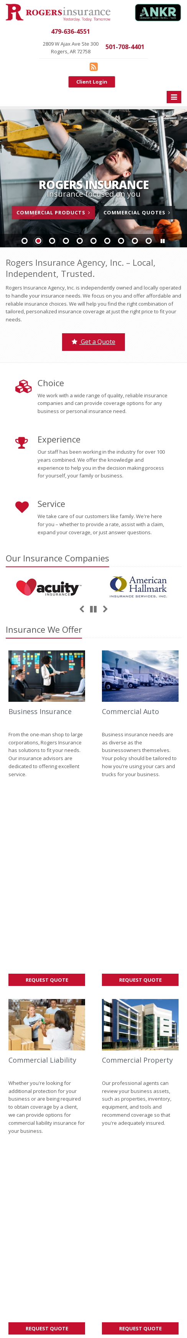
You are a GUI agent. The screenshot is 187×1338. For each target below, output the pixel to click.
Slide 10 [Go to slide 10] (149, 241)
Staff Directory (47, 1249)
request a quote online (32, 1055)
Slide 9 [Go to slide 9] (135, 241)
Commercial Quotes (137, 212)
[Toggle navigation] (174, 97)
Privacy (129, 1305)
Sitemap (78, 1079)
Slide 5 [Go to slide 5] (80, 241)
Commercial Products (53, 212)
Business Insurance (40, 711)
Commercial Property (137, 865)
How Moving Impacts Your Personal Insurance (140, 1029)
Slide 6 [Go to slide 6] (93, 241)
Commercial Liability (42, 865)
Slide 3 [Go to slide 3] (52, 241)
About (32, 1079)
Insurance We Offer (44, 629)
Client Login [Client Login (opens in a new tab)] (91, 81)
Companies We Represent (47, 1233)
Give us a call (21, 1047)
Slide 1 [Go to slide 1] (24, 241)
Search (106, 1305)
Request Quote (55, 786)
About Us (47, 1153)
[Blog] (94, 66)
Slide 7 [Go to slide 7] (107, 241)
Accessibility (20, 1313)
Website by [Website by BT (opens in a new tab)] (57, 1313)
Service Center (47, 1185)
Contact (54, 1079)
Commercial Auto (130, 711)
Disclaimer (156, 1305)
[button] (162, 241)
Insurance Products (47, 1201)
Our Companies (57, 558)
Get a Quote (93, 341)
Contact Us (47, 1169)
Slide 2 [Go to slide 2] (38, 241)
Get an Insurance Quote (47, 1217)
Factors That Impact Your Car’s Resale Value (140, 1084)
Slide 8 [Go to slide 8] (121, 241)
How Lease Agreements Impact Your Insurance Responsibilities (140, 1057)
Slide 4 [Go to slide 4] (66, 241)
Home (12, 1079)
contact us (50, 1047)
